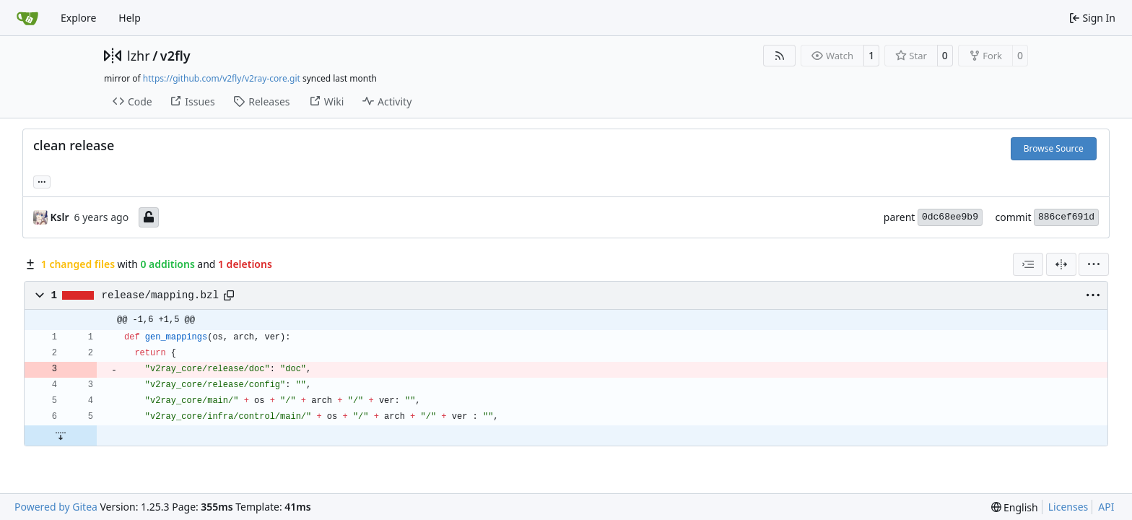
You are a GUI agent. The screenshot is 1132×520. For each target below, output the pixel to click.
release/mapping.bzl (160, 295)
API (1106, 507)
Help (129, 18)
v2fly (175, 55)
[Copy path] (229, 295)
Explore (78, 18)
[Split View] (1061, 264)
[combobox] (1028, 264)
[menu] (1094, 264)
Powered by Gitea (55, 507)
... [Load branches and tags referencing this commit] (42, 181)
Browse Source (1054, 148)
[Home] (27, 18)
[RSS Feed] (779, 55)
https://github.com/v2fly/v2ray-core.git (221, 78)
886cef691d (1066, 217)
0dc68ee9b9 (950, 217)
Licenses (1068, 507)
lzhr (138, 55)
